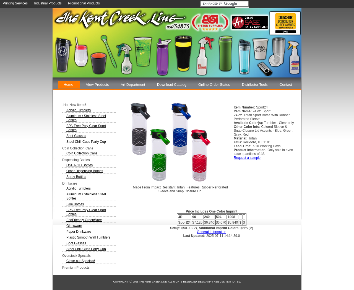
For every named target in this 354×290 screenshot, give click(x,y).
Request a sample (247, 158)
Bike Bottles (75, 204)
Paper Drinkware (78, 232)
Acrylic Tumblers (78, 110)
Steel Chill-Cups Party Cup (86, 142)
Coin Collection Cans (81, 153)
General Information (211, 232)
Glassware (74, 226)
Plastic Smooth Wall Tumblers (88, 237)
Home (68, 84)
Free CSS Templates (226, 281)
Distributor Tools (255, 84)
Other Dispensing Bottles (84, 171)
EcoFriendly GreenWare (84, 220)
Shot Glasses (76, 136)
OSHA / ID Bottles (79, 165)
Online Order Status (214, 84)
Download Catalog (171, 84)
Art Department (133, 84)
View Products (97, 84)
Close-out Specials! (80, 261)
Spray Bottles (76, 177)
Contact (286, 84)
